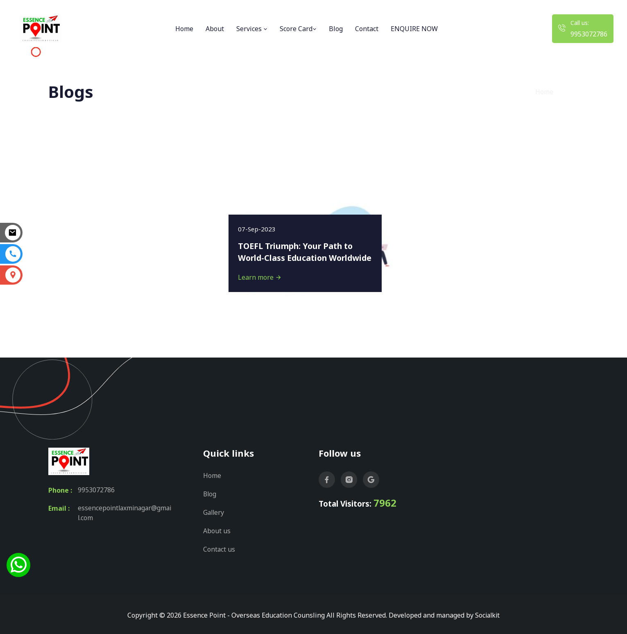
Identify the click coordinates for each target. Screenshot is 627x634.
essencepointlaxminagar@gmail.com (125, 513)
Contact (366, 28)
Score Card (298, 28)
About (215, 28)
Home (184, 28)
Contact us (219, 547)
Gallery (214, 511)
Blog (336, 28)
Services (251, 28)
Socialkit (487, 613)
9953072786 (588, 33)
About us (217, 529)
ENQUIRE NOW (414, 28)
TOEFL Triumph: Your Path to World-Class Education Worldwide (298, 245)
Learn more (261, 276)
